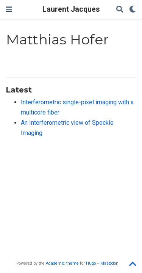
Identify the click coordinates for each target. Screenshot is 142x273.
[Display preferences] (132, 9)
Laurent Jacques (71, 9)
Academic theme (62, 263)
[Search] (119, 9)
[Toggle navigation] (9, 9)
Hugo (91, 263)
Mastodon (109, 263)
